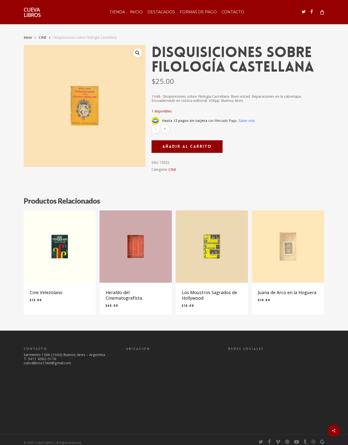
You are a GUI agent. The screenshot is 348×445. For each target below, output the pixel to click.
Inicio (28, 37)
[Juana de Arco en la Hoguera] (288, 246)
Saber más (247, 121)
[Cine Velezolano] (60, 246)
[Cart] (322, 12)
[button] (137, 53)
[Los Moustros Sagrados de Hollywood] (212, 246)
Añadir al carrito (187, 146)
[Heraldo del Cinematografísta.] (136, 246)
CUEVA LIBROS (32, 12)
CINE (42, 37)
